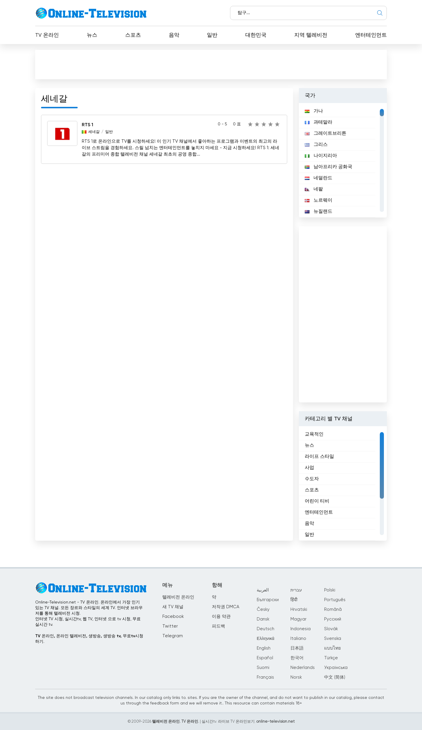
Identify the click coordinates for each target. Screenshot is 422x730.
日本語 (297, 648)
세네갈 (94, 132)
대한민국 (255, 35)
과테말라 (318, 122)
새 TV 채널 (172, 607)
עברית (296, 590)
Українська (336, 667)
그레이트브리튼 (325, 133)
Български (268, 600)
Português (335, 600)
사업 (309, 468)
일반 (212, 35)
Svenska (332, 638)
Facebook (173, 616)
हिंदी (293, 600)
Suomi (263, 667)
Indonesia (300, 629)
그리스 (316, 144)
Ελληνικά (265, 638)
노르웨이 (318, 200)
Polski (329, 590)
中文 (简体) (334, 677)
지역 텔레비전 (310, 35)
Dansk (263, 619)
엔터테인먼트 (371, 35)
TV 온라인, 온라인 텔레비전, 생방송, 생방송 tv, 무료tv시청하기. (89, 639)
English (263, 648)
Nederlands (302, 667)
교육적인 (314, 434)
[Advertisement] (212, 65)
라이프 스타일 (319, 456)
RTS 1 (87, 125)
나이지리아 (321, 156)
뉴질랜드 (318, 211)
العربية (263, 590)
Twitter (170, 626)
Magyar (298, 619)
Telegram (172, 636)
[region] (343, 160)
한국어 (297, 658)
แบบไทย (332, 648)
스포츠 (133, 35)
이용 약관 (221, 616)
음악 (174, 35)
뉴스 (92, 35)
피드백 (218, 626)
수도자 (312, 479)
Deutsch (265, 629)
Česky (263, 609)
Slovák (331, 629)
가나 (314, 111)
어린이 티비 (317, 501)
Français (265, 677)
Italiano (298, 638)
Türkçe (331, 658)
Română (333, 609)
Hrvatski (298, 609)
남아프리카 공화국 (328, 167)
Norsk (296, 677)
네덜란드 (318, 178)
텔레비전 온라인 (178, 597)
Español (265, 658)
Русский (332, 619)
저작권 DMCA (225, 607)
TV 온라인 (47, 35)
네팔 (314, 189)
